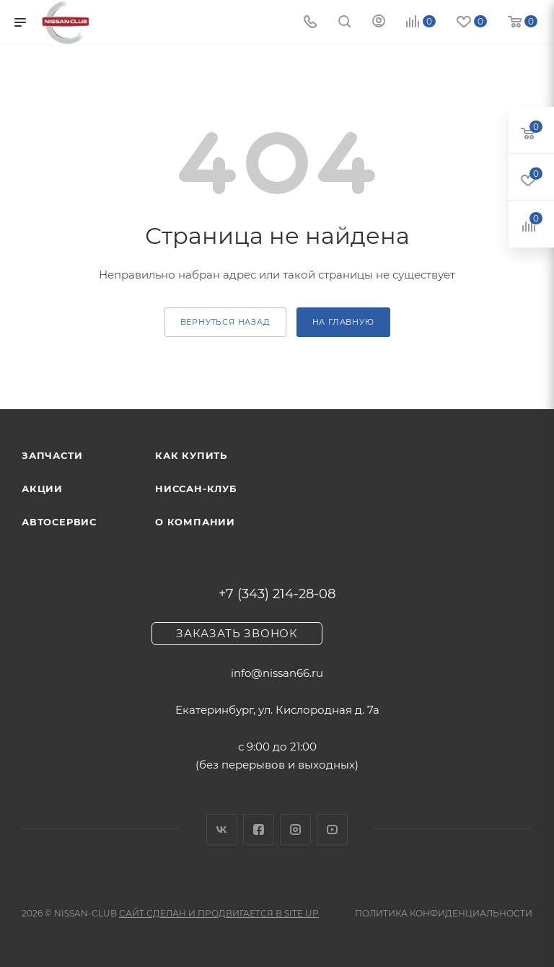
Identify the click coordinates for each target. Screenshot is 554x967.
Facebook (258, 829)
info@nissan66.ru (277, 673)
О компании (195, 522)
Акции (42, 488)
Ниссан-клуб (196, 488)
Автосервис (59, 522)
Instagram (295, 829)
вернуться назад (225, 322)
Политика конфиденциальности (443, 913)
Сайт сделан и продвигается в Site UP (219, 913)
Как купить (191, 455)
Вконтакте (221, 829)
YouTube (332, 829)
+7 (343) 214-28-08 (277, 594)
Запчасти (52, 455)
